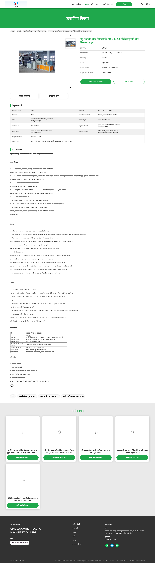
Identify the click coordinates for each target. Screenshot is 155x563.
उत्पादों (87, 4)
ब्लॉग (92, 4)
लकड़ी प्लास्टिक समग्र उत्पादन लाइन (73, 396)
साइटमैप (21, 560)
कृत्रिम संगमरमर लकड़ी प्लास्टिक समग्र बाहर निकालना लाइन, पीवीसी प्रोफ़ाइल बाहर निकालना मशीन (59, 451)
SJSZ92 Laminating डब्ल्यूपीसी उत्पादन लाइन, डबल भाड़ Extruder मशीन (23, 499)
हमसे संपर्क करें (108, 4)
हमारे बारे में (79, 4)
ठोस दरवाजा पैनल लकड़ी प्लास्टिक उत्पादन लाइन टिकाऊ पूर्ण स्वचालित (95, 451)
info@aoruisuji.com (20, 542)
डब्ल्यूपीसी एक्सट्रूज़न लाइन (27, 396)
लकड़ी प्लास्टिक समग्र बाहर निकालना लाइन (35, 31)
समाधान (98, 4)
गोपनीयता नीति (14, 560)
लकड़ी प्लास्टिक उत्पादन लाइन (48, 396)
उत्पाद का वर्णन (54, 96)
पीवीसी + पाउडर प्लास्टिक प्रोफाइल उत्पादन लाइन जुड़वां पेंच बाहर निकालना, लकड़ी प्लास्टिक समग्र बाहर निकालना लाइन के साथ (22, 451)
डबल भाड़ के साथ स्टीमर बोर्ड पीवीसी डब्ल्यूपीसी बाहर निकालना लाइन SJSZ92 (132, 451)
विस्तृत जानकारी (24, 96)
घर (73, 4)
